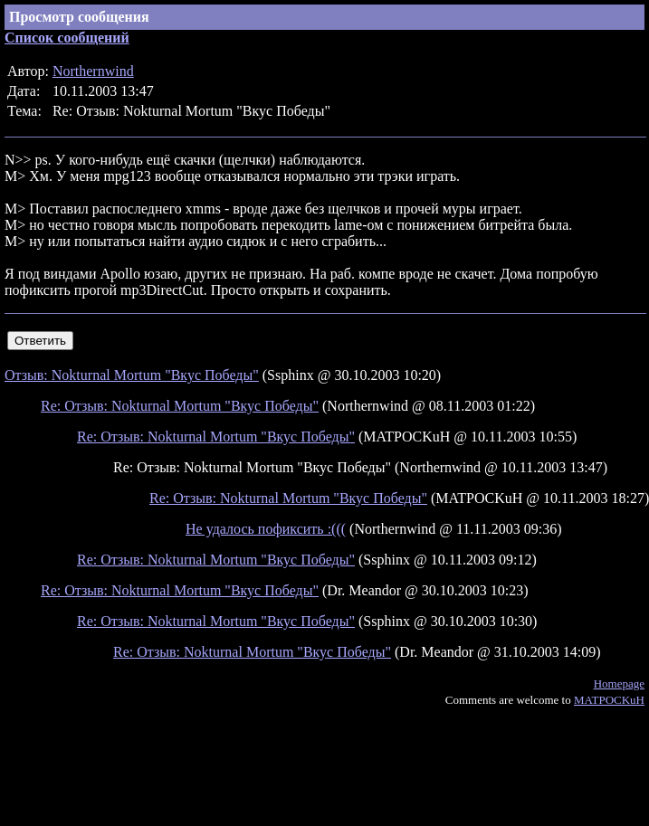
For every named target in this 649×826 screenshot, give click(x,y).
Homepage (619, 683)
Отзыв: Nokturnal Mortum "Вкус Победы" (132, 375)
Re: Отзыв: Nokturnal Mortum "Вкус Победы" (180, 405)
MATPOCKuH (609, 700)
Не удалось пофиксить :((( (266, 528)
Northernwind (93, 71)
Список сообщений (67, 37)
